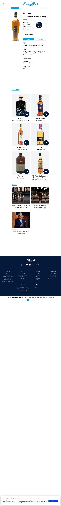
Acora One (51, 297)
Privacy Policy (8, 278)
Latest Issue (53, 273)
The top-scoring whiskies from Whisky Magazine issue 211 (40, 207)
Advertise (7, 275)
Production (23, 278)
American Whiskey (53, 278)
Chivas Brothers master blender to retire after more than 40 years (21, 231)
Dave (28, 39)
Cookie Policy (7, 279)
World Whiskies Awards (23, 288)
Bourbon (38, 278)
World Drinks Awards (23, 287)
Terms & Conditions (8, 276)
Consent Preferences (8, 281)
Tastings (15, 90)
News (14, 205)
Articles (23, 273)
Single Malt (38, 276)
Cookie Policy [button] (43, 501)
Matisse (25, 19)
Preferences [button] (24, 502)
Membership (53, 276)
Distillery (17, 92)
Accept (53, 500)
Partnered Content (23, 275)
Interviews (22, 276)
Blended (38, 275)
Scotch (38, 279)
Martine (41, 39)
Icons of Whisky (23, 290)
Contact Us (8, 273)
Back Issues (53, 275)
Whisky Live (38, 287)
